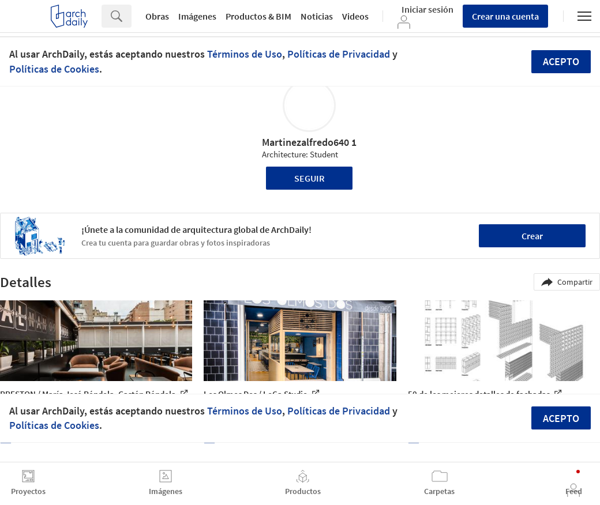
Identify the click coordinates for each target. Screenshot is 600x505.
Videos (355, 16)
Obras (157, 16)
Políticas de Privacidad (338, 54)
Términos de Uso (244, 54)
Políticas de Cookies (54, 69)
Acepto (561, 61)
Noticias (317, 16)
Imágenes (197, 16)
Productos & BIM (258, 16)
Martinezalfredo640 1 (309, 142)
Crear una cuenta (505, 16)
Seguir (309, 178)
